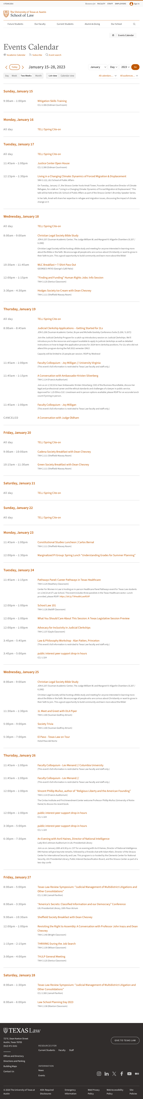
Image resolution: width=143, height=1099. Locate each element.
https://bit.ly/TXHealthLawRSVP (75, 596)
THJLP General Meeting (51, 957)
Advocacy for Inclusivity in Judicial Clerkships (64, 628)
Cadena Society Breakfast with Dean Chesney (64, 452)
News (41, 1070)
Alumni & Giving (94, 24)
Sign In (134, 4)
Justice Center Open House (54, 163)
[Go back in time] (6, 67)
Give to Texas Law (125, 1040)
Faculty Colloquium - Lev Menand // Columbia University (70, 765)
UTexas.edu (8, 3)
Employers (120, 3)
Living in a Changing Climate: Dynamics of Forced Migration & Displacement (82, 176)
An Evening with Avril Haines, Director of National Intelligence (73, 839)
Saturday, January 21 (19, 483)
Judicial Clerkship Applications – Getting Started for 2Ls (70, 328)
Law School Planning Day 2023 (55, 1002)
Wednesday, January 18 (21, 216)
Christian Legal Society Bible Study (58, 235)
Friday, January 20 (17, 432)
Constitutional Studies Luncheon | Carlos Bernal (66, 542)
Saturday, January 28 (19, 975)
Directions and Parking (14, 1061)
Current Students (67, 24)
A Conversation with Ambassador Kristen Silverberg (68, 376)
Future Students (17, 24)
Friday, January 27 (17, 877)
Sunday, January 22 (18, 507)
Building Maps (10, 1066)
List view (53, 75)
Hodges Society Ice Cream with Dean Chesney (64, 291)
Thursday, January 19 (19, 309)
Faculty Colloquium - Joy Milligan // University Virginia (69, 363)
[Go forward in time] (23, 67)
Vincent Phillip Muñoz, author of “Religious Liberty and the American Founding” (84, 791)
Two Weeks (26, 75)
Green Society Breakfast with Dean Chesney (63, 465)
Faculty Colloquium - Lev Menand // (58, 778)
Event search (53, 55)
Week (14, 75)
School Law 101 (47, 605)
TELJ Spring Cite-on (49, 129)
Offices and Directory (13, 1056)
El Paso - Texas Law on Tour (54, 737)
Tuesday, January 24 (18, 570)
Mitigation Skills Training (52, 101)
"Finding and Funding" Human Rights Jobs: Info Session (70, 278)
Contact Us (8, 1071)
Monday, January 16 (18, 119)
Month (38, 75)
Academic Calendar (14, 55)
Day (7, 75)
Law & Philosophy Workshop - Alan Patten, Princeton (68, 641)
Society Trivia (45, 724)
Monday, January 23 (18, 532)
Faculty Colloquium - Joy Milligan (57, 405)
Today (14, 67)
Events (41, 1075)
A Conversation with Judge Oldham (58, 418)
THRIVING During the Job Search (57, 944)
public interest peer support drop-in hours (62, 653)
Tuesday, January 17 (18, 144)
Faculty (101, 3)
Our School (118, 24)
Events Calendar (126, 35)
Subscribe (35, 55)
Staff (110, 3)
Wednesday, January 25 (21, 672)
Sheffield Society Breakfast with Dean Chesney (65, 917)
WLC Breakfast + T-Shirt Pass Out (57, 265)
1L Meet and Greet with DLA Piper (57, 711)
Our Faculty (41, 24)
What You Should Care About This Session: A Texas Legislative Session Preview (84, 618)
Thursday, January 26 (19, 755)
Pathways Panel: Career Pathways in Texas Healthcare (69, 580)
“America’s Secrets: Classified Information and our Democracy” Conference (82, 904)
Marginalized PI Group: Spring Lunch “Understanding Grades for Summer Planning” (87, 555)
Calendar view (67, 75)
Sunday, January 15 (18, 91)
